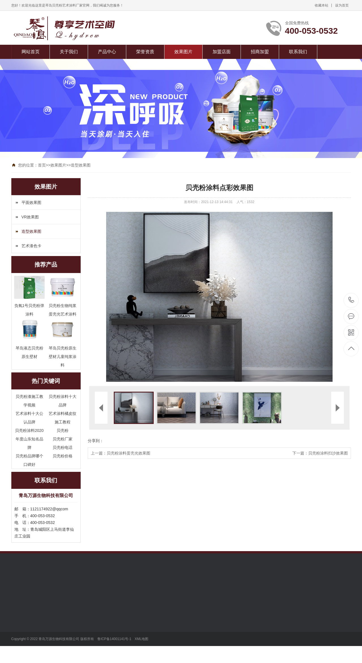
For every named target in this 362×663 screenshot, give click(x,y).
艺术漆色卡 (31, 246)
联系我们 (298, 51)
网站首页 (31, 51)
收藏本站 (321, 5)
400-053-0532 (351, 300)
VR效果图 (30, 217)
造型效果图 (81, 165)
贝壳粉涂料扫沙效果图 (328, 453)
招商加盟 (260, 51)
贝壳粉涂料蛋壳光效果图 (128, 453)
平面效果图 (31, 202)
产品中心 (107, 51)
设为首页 (342, 5)
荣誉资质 (145, 51)
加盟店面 (222, 51)
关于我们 (69, 51)
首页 (42, 165)
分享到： (96, 440)
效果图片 (183, 51)
